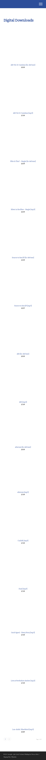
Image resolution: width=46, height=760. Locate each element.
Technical (22, 754)
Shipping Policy (7, 757)
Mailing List (28, 754)
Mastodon (14, 757)
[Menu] (40, 4)
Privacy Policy (35, 754)
